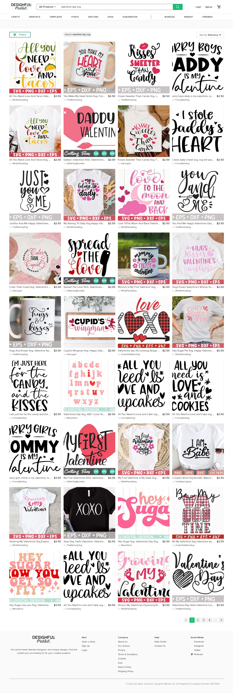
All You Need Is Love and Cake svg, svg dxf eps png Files (86, 605)
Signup (208, 7)
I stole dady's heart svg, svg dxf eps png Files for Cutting (194, 159)
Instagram (199, 646)
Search (77, 34)
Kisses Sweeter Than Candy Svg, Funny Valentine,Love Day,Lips (140, 159)
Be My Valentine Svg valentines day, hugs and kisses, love (194, 541)
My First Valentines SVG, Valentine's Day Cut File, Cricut (86, 478)
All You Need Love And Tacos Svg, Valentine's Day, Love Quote (31, 159)
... (215, 620)
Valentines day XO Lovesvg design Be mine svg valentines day (140, 350)
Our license (124, 646)
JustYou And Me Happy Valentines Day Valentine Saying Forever (31, 223)
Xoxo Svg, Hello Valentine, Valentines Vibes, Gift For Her (86, 541)
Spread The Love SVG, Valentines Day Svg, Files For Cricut (86, 287)
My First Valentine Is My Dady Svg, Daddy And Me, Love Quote (140, 478)
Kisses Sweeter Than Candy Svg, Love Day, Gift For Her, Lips (140, 96)
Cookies (122, 658)
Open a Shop (88, 641)
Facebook (199, 641)
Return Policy (124, 667)
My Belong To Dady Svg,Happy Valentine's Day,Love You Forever (86, 223)
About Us (122, 641)
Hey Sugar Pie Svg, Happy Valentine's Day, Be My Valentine (194, 350)
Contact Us (160, 646)
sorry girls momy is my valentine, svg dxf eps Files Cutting (31, 478)
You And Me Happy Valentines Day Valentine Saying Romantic (194, 223)
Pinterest (198, 654)
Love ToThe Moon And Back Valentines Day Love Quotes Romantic (140, 223)
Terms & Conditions (128, 654)
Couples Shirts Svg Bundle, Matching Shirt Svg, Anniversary (194, 478)
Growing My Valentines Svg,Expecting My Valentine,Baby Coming (31, 541)
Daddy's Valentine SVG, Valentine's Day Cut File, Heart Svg (86, 159)
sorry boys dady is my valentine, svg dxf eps (194, 96)
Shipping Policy (125, 671)
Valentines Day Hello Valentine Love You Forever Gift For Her (194, 605)
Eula (120, 662)
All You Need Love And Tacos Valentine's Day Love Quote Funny (31, 96)
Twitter (197, 650)
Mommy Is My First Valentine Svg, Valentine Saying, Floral (140, 287)
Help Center (160, 641)
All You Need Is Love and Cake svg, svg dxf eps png (194, 414)
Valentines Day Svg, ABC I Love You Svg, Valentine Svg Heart (86, 414)
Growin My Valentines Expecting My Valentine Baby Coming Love (140, 605)
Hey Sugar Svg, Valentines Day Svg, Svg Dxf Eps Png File (140, 541)
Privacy (121, 650)
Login (198, 7)
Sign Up (86, 646)
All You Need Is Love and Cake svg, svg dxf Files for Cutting (140, 414)
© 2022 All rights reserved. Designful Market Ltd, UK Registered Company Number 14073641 (173, 683)
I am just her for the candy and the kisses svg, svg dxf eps (31, 414)
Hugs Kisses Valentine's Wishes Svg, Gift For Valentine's (194, 287)
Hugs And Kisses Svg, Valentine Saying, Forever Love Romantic (31, 350)
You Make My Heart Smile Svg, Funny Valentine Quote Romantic (86, 96)
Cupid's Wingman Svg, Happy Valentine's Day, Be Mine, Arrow (86, 350)
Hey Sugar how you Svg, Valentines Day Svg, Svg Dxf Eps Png (31, 605)
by (18, 100)
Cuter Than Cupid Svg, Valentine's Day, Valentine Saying (31, 287)
